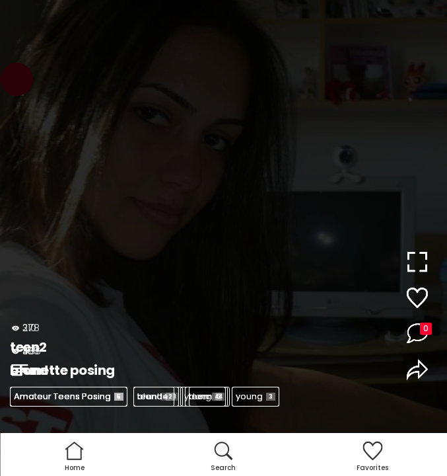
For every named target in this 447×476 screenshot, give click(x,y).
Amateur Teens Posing (68, 396)
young (255, 396)
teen (153, 396)
